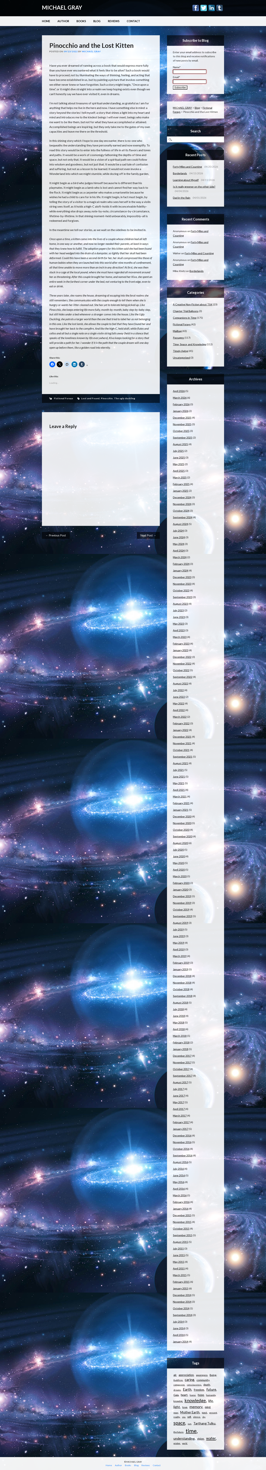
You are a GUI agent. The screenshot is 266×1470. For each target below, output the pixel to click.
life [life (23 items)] (210, 1401)
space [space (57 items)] (179, 1422)
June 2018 (179, 1015)
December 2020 (182, 816)
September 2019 (182, 916)
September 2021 (182, 756)
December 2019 (182, 896)
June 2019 (179, 936)
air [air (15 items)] (174, 1375)
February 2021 (181, 803)
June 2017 (179, 1095)
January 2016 (180, 1208)
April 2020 (179, 869)
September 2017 (182, 1075)
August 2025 (180, 444)
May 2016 (178, 1182)
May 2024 (178, 543)
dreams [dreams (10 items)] (177, 1390)
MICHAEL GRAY (62, 7)
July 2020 (178, 849)
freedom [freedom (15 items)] (199, 1389)
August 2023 (180, 603)
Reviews (113, 21)
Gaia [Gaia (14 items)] (176, 1395)
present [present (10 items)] (213, 1412)
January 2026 (180, 411)
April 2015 (179, 1268)
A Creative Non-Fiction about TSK (192, 304)
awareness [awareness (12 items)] (201, 1375)
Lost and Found (90, 398)
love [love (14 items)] (184, 1407)
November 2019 (182, 902)
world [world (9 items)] (184, 1443)
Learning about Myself (186, 180)
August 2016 (180, 1162)
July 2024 (178, 530)
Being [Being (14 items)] (213, 1375)
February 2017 (181, 1122)
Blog (96, 21)
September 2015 (182, 1235)
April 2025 (179, 470)
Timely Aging (180, 350)
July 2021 (178, 769)
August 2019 (180, 922)
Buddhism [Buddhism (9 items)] (178, 1380)
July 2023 (178, 610)
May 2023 (178, 623)
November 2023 (182, 583)
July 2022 (178, 690)
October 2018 (181, 989)
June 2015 (179, 1255)
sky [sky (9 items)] (203, 1417)
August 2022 (180, 683)
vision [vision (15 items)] (200, 1438)
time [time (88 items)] (191, 1431)
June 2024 (179, 537)
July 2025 (178, 450)
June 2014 (179, 1328)
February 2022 (181, 723)
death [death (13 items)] (206, 1384)
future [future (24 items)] (211, 1389)
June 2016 (179, 1175)
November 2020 (182, 823)
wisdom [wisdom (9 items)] (176, 1443)
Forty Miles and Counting (187, 166)
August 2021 (180, 763)
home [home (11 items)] (193, 1395)
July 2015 (178, 1248)
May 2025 (178, 464)
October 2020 (181, 829)
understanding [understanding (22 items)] (184, 1438)
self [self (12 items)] (189, 1416)
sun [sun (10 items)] (189, 1424)
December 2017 (182, 1055)
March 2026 (180, 397)
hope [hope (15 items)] (201, 1395)
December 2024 (182, 497)
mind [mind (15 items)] (207, 1407)
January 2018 (180, 1049)
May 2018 (178, 1022)
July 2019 (178, 929)
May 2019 (178, 942)
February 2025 (181, 484)
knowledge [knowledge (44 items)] (195, 1400)
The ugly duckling (124, 398)
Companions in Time (184, 317)
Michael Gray (91, 51)
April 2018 (179, 1029)
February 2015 (181, 1281)
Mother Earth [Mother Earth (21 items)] (190, 1412)
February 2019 (181, 962)
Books (81, 21)
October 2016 (181, 1148)
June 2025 (179, 457)
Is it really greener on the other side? (194, 186)
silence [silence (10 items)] (196, 1417)
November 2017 (182, 1062)
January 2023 (180, 650)
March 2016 (180, 1195)
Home (46, 21)
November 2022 (182, 663)
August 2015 (180, 1241)
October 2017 (181, 1069)
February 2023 (181, 643)
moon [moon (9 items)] (175, 1412)
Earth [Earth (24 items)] (187, 1389)
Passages (178, 337)
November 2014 (182, 1301)
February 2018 (181, 1042)
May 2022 (178, 703)
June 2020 (179, 856)
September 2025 (182, 437)
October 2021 (181, 750)
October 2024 (181, 510)
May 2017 (178, 1102)
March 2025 (180, 477)
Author (63, 21)
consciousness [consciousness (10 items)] (194, 1385)
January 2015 (180, 1288)
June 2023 (179, 617)
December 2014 (182, 1295)
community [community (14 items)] (203, 1380)
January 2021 (180, 809)
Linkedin (211, 8)
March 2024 (180, 557)
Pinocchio (107, 398)
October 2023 (181, 590)
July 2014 (178, 1321)
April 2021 (179, 789)
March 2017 (180, 1115)
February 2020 (181, 882)
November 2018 (182, 982)
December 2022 (182, 656)
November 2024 (182, 504)
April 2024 (179, 550)
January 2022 (180, 730)
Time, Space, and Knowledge (189, 344)
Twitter (203, 8)
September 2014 (182, 1315)
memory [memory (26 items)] (196, 1407)
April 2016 (179, 1188)
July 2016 (178, 1168)
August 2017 (180, 1082)
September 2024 (182, 517)
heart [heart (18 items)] (184, 1395)
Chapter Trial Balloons (185, 311)
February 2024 (181, 563)
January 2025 (180, 490)
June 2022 (179, 696)
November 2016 (182, 1142)
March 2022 (180, 716)
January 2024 (180, 570)
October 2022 (181, 670)
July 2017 (178, 1089)
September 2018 (182, 995)
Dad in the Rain (181, 197)
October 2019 (181, 909)
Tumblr (219, 8)
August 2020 (180, 843)
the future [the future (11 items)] (178, 1432)
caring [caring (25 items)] (189, 1380)
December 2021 (182, 736)
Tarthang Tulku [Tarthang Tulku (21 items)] (204, 1423)
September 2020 (182, 836)
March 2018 (180, 1035)
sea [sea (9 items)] (183, 1417)
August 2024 (180, 524)
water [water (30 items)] (211, 1438)
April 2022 (179, 710)
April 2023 (179, 630)
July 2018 (178, 1009)
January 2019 (180, 969)
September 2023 (182, 597)
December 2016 (182, 1135)
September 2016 (182, 1155)
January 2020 (180, 889)
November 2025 (182, 424)
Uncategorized (181, 357)
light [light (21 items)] (176, 1407)
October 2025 (181, 430)
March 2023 (180, 637)
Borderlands (180, 173)
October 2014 (181, 1308)
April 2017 (179, 1108)
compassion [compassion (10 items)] (179, 1385)
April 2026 (179, 391)
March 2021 (180, 796)
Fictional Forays (63, 398)
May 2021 (178, 783)
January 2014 (180, 1341)
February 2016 (181, 1202)
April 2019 (179, 949)
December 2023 (182, 577)
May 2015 (178, 1261)
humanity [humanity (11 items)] (211, 1395)
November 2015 (182, 1221)
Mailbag (177, 331)
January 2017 (180, 1128)
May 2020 (178, 863)
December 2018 (182, 976)
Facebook (195, 8)
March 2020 (180, 876)
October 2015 (181, 1228)
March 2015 (180, 1275)
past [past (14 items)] (204, 1412)
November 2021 (182, 743)
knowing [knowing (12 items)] (177, 1401)
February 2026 (181, 404)
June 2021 (179, 776)
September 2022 (182, 676)
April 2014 (179, 1334)
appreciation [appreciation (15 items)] (186, 1375)
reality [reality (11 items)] (176, 1417)
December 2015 (182, 1215)
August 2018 (180, 1002)
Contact (133, 21)
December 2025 (182, 417)
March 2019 (180, 956)
